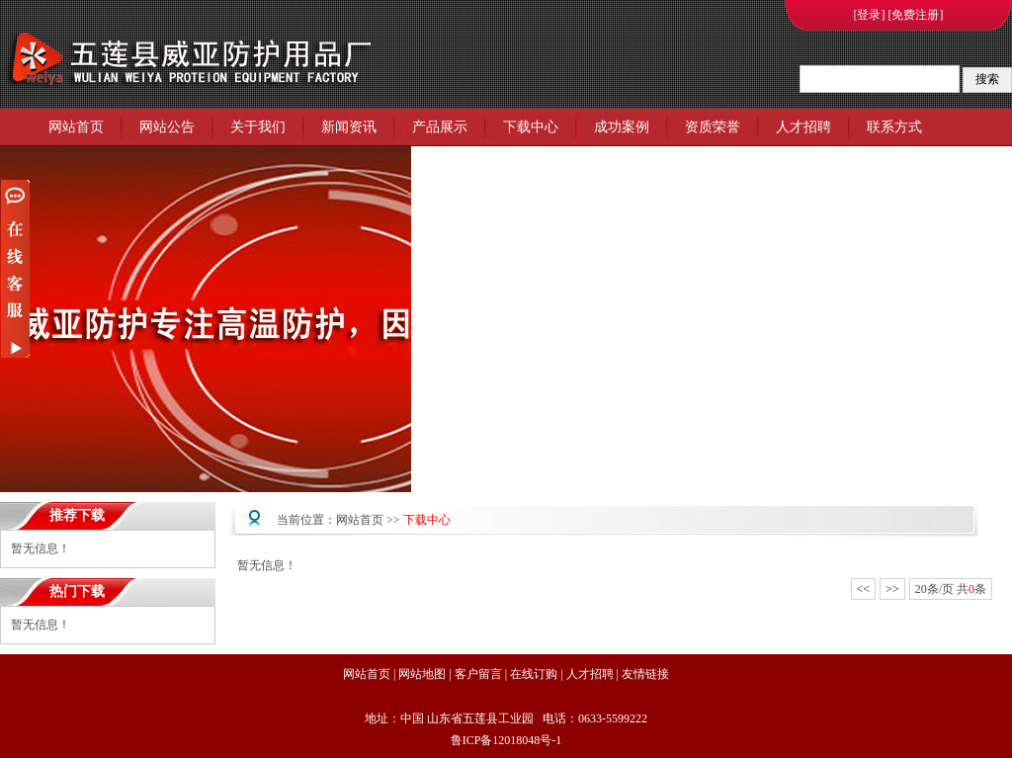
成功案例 (621, 127)
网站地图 (422, 674)
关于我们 (258, 127)
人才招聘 (803, 127)
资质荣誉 (712, 127)
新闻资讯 (349, 127)
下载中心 (530, 127)
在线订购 (533, 674)
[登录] (870, 15)
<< (864, 589)
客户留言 (478, 674)
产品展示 (439, 127)
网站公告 (167, 127)
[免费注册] (916, 15)
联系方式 (894, 127)
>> (892, 589)
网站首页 (76, 127)
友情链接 (645, 674)
